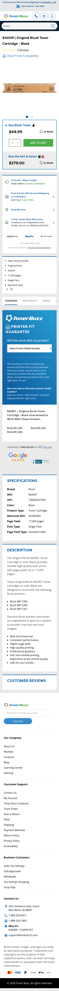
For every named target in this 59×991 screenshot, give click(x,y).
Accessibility (11, 846)
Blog (6, 762)
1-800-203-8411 (17, 915)
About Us (9, 746)
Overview (11, 300)
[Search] (29, 26)
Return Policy (11, 835)
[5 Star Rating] (18, 456)
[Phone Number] (36, 16)
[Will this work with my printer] (29, 348)
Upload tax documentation (39, 247)
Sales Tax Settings (14, 866)
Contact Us (10, 792)
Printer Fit (30, 300)
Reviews (8, 751)
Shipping (9, 825)
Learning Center (13, 767)
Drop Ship (9, 887)
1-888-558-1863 (17, 920)
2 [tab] (32, 117)
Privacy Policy (12, 841)
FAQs (7, 819)
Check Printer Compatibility (20, 56)
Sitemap (8, 773)
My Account (10, 798)
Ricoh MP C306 (14, 427)
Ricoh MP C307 (38, 427)
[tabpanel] (29, 88)
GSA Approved (12, 871)
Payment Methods (14, 830)
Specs (46, 300)
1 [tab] (27, 117)
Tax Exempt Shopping (16, 882)
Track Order (11, 809)
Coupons (9, 757)
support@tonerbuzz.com (23, 935)
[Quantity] (15, 143)
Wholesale (10, 876)
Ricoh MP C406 (14, 431)
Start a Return (12, 814)
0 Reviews (23, 50)
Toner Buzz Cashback (16, 803)
